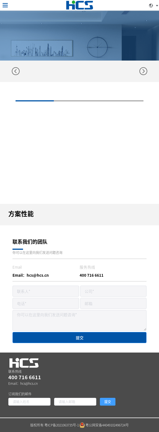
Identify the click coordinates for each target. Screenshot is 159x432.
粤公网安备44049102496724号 (104, 425)
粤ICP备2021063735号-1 (61, 425)
